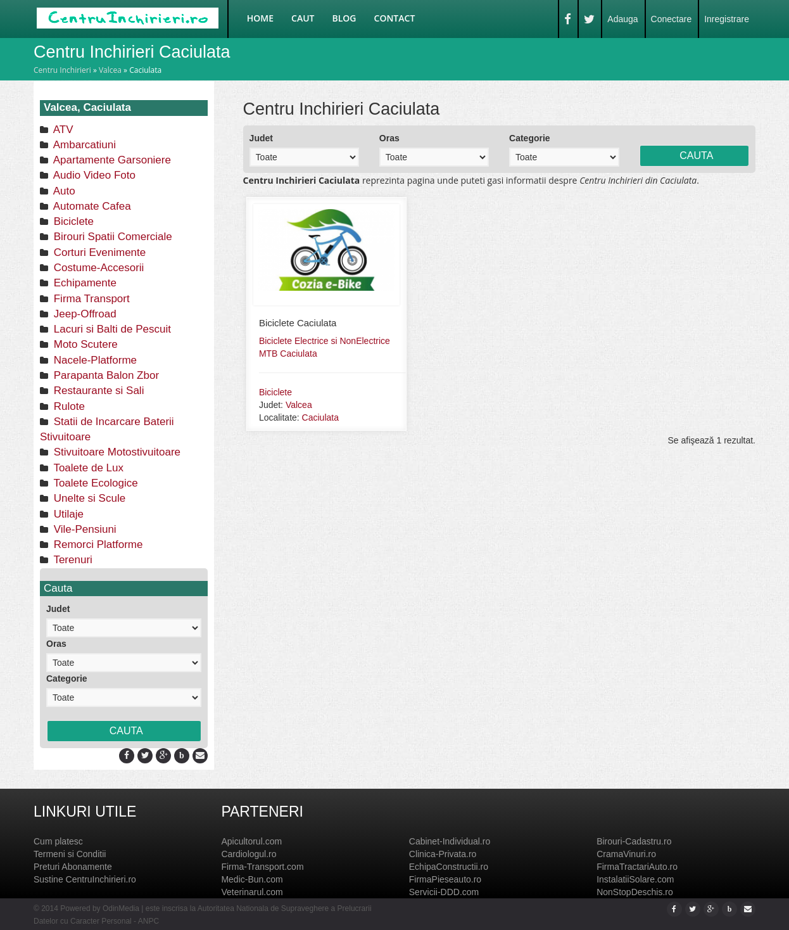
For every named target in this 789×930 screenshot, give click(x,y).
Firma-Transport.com (262, 867)
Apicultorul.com (251, 841)
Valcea (110, 70)
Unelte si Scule (88, 498)
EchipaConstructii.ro (448, 867)
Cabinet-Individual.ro (449, 841)
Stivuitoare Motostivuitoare (115, 452)
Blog (344, 18)
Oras (56, 644)
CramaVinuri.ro (626, 854)
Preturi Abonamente (73, 867)
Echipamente (84, 283)
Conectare (671, 19)
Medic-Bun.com (251, 879)
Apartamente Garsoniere (111, 160)
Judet (58, 609)
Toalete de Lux (87, 468)
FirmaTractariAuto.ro (637, 867)
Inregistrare (726, 19)
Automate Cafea (91, 206)
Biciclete (72, 221)
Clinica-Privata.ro (443, 854)
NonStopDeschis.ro (634, 892)
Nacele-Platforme (94, 360)
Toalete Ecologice (94, 483)
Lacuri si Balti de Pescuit (111, 329)
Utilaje (67, 514)
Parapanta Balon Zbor (105, 375)
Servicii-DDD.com (444, 892)
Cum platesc (58, 841)
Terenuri (71, 560)
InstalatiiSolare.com (635, 879)
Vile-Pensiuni (84, 529)
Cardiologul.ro (248, 854)
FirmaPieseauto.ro (445, 879)
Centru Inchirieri (62, 70)
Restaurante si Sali (97, 391)
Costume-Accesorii (97, 268)
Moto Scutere (84, 344)
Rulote (68, 406)
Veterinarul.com (251, 892)
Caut (302, 18)
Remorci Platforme (96, 544)
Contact (394, 18)
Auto (63, 191)
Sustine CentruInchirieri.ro (85, 879)
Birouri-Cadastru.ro (633, 841)
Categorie (66, 678)
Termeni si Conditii (70, 854)
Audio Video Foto (93, 175)
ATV (62, 130)
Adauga (622, 19)
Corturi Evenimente (98, 252)
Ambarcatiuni (83, 145)
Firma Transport (90, 299)
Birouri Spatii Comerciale (111, 237)
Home (260, 18)
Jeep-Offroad (84, 314)
